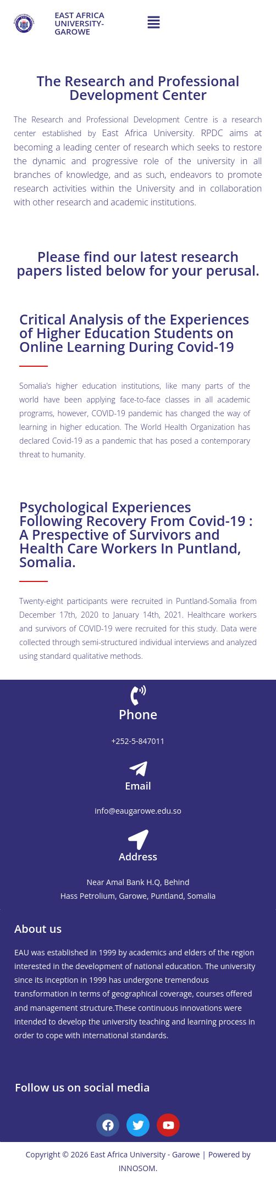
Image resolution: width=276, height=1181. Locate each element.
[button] (154, 22)
